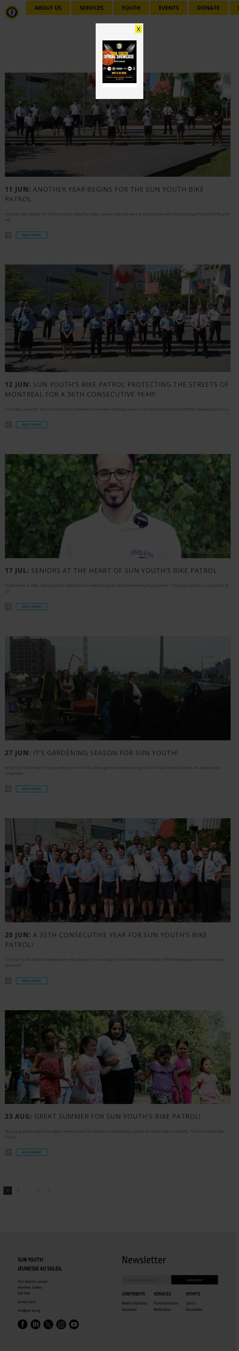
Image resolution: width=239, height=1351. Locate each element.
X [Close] (139, 29)
